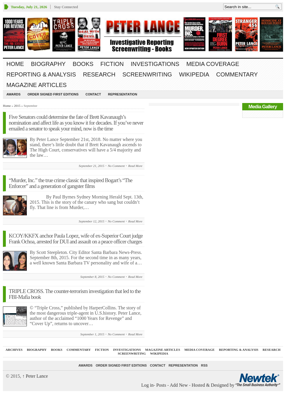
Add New (179, 385)
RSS (204, 365)
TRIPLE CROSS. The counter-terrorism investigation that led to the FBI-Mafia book (75, 294)
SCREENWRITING (147, 74)
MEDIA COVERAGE (212, 64)
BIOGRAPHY (48, 64)
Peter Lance (35, 376)
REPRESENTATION (122, 94)
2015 (17, 105)
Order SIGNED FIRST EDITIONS (53, 94)
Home (15, 64)
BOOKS (83, 64)
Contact (93, 94)
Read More (135, 166)
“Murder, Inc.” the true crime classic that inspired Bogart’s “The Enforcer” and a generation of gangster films (70, 183)
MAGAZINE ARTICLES (36, 85)
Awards (13, 94)
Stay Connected (66, 7)
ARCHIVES (14, 349)
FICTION (112, 64)
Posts (161, 385)
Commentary (237, 74)
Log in (147, 385)
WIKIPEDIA (194, 74)
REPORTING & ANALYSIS (41, 74)
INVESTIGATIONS (155, 64)
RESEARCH (99, 74)
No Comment (116, 166)
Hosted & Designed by (214, 385)
